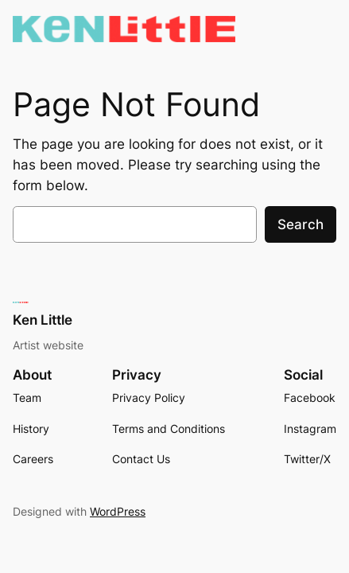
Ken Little (42, 320)
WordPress (117, 511)
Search (300, 224)
